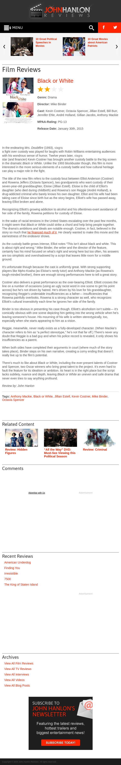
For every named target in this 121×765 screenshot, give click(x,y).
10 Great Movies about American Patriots (98, 42)
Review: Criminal (95, 449)
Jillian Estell (62, 396)
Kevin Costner (81, 396)
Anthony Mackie (21, 396)
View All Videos (14, 680)
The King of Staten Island (21, 584)
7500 (7, 579)
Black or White (55, 81)
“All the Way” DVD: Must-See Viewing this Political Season (60, 453)
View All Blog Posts (17, 685)
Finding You (12, 568)
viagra (58, 147)
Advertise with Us (37, 493)
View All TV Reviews (17, 669)
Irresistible (11, 573)
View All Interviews (16, 674)
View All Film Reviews (18, 663)
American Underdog (17, 562)
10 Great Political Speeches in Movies (46, 42)
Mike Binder (100, 396)
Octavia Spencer (13, 400)
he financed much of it (42, 232)
